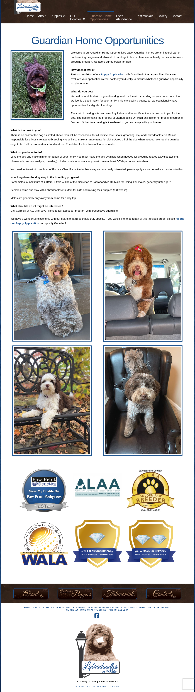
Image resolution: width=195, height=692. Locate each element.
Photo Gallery (119, 610)
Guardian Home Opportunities (86, 610)
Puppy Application (112, 74)
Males (37, 608)
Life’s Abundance (159, 608)
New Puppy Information (103, 608)
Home (27, 608)
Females (48, 608)
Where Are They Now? (71, 608)
